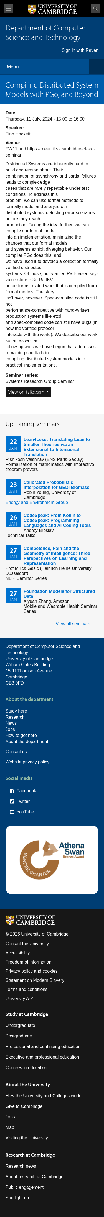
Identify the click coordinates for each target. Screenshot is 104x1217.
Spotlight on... (19, 1197)
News (11, 723)
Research (15, 717)
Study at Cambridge (27, 1014)
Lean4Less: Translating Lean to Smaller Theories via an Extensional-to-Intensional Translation (57, 447)
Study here (16, 711)
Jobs (10, 729)
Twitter (23, 801)
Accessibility (18, 952)
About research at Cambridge (35, 1176)
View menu (8, 8)
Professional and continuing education (43, 1046)
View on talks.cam (26, 392)
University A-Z (19, 998)
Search (95, 8)
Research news (21, 1166)
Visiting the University (27, 1138)
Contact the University (27, 943)
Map (10, 1127)
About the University (28, 1084)
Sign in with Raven (80, 50)
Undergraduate (20, 1025)
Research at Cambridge (30, 1155)
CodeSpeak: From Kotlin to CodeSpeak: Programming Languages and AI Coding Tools (57, 520)
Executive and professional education (42, 1057)
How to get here (21, 735)
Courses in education (26, 1067)
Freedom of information (28, 962)
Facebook (26, 790)
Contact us (16, 751)
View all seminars (73, 623)
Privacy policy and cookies (32, 971)
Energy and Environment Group (37, 502)
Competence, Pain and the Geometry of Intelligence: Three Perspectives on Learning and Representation (57, 556)
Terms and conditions (26, 989)
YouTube (25, 811)
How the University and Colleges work (43, 1095)
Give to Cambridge (24, 1106)
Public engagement (25, 1187)
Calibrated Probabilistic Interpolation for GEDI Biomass (56, 485)
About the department (27, 741)
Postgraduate (19, 1036)
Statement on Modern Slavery (35, 980)
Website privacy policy (27, 762)
